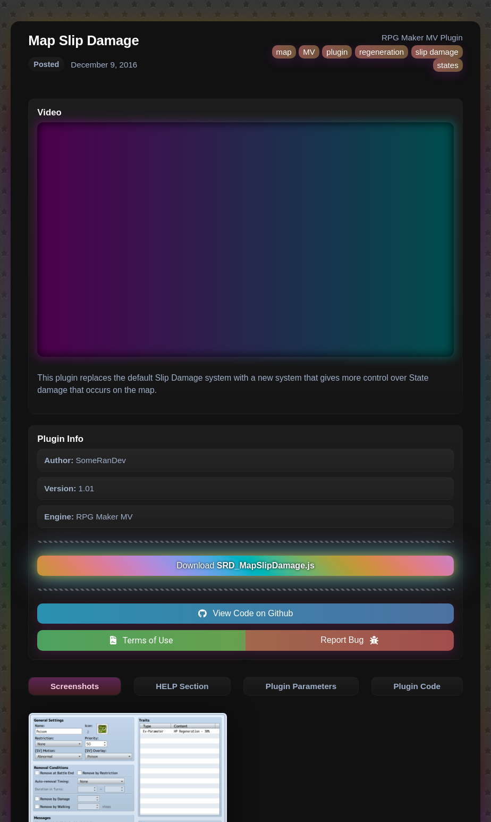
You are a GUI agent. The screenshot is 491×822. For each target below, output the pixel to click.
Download (245, 565)
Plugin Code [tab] (417, 686)
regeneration (381, 51)
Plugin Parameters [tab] (301, 686)
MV (309, 51)
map (284, 51)
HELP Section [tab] (182, 686)
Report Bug (349, 639)
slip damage (437, 51)
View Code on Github (245, 613)
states (448, 65)
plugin (337, 51)
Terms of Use (141, 640)
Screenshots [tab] (74, 686)
